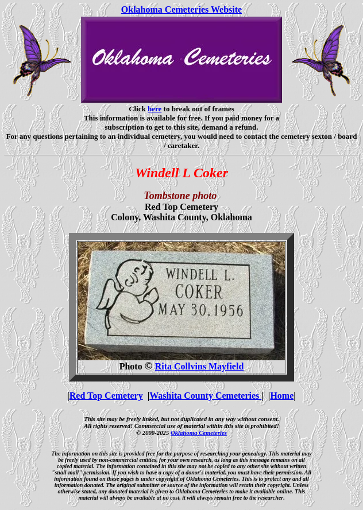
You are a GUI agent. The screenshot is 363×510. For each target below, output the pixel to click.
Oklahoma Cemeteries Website (181, 9)
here (154, 108)
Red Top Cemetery (106, 395)
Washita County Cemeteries (205, 395)
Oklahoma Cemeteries (199, 432)
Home (282, 395)
